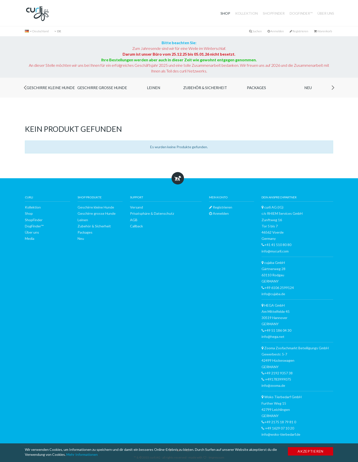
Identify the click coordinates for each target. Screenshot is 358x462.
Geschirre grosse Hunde (102, 87)
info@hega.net (273, 336)
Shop (225, 13)
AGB (133, 220)
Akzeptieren (310, 451)
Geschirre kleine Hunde (51, 87)
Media (29, 238)
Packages (256, 87)
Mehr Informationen (82, 454)
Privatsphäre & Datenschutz (152, 213)
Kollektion (246, 13)
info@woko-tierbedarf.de (281, 434)
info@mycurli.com (275, 251)
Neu (308, 87)
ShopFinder (274, 13)
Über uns (325, 13)
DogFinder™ (301, 13)
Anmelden (276, 31)
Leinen (153, 87)
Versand (136, 207)
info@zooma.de (273, 385)
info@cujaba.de (273, 294)
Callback (136, 226)
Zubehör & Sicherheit (205, 87)
